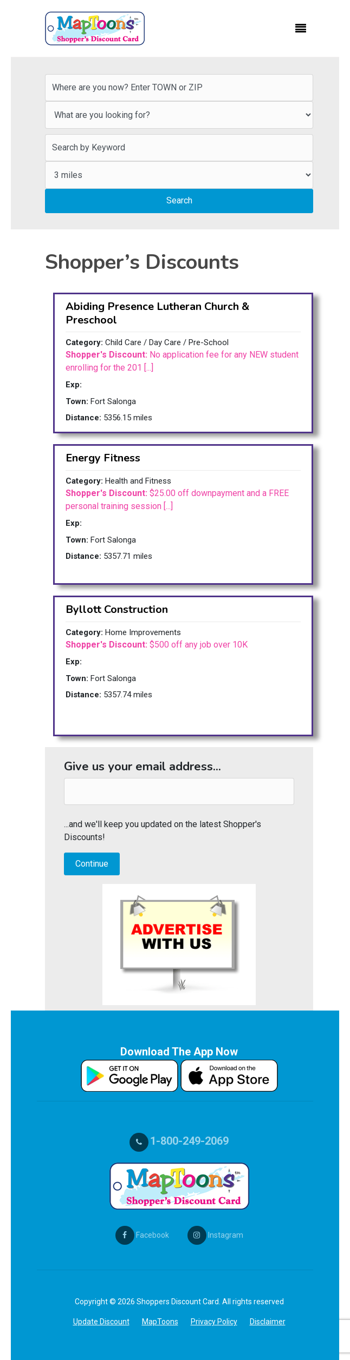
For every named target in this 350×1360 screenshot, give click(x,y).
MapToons (160, 1321)
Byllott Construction (117, 609)
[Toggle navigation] (300, 29)
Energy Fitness (103, 458)
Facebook (142, 1235)
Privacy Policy (214, 1321)
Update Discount (101, 1321)
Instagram (215, 1235)
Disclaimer (268, 1321)
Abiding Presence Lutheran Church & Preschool (157, 313)
